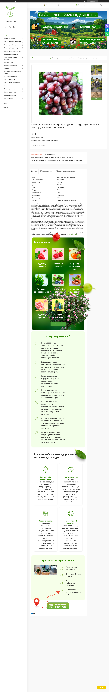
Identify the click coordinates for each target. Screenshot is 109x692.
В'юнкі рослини (8, 62)
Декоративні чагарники (11, 54)
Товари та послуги (9, 35)
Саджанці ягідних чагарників (12, 51)
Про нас (6, 103)
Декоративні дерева (10, 95)
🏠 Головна (47, 5)
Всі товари (58, 324)
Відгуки (6, 107)
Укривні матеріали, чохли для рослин (12, 72)
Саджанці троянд (9, 89)
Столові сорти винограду (43, 58)
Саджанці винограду (10, 92)
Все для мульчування (10, 76)
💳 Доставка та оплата (63, 5)
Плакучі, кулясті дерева (11, 86)
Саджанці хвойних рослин (11, 45)
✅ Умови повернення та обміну (85, 5)
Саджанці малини (9, 79)
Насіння (6, 68)
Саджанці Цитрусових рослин (13, 48)
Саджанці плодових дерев (12, 82)
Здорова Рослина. (72, 234)
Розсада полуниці (9, 38)
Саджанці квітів (8, 98)
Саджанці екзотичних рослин (12, 41)
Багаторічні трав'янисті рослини (11, 58)
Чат (101, 687)
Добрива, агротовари (10, 65)
